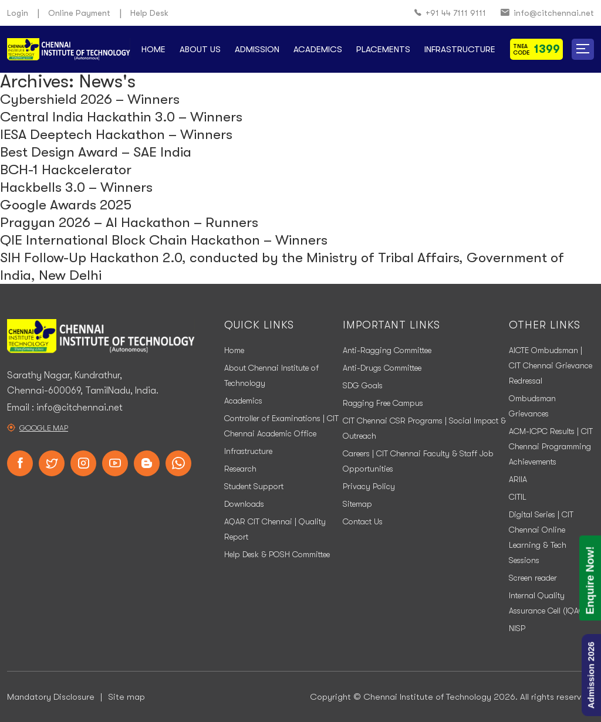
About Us (200, 49)
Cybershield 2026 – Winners (90, 99)
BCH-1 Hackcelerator (65, 169)
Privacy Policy (369, 486)
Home (153, 49)
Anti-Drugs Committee (382, 367)
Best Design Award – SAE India (95, 152)
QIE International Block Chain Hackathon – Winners (163, 240)
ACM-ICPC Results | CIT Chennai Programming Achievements (551, 446)
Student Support (253, 486)
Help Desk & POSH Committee (277, 554)
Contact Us (363, 521)
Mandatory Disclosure (50, 697)
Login (17, 13)
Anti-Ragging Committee (387, 350)
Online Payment (79, 13)
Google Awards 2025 (65, 204)
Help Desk (149, 13)
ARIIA (518, 479)
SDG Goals (363, 385)
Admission (257, 49)
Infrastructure (459, 49)
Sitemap (357, 504)
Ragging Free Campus (383, 403)
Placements (383, 49)
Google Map (43, 427)
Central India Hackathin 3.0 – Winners (121, 117)
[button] (582, 49)
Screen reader (533, 577)
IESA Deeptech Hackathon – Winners (116, 134)
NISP (517, 628)
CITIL (517, 496)
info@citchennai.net (547, 13)
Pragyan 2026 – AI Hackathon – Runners (129, 222)
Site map (126, 697)
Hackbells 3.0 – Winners (76, 187)
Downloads (244, 504)
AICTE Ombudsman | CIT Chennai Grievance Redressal (550, 365)
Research (240, 468)
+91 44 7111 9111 (450, 13)
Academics (317, 49)
